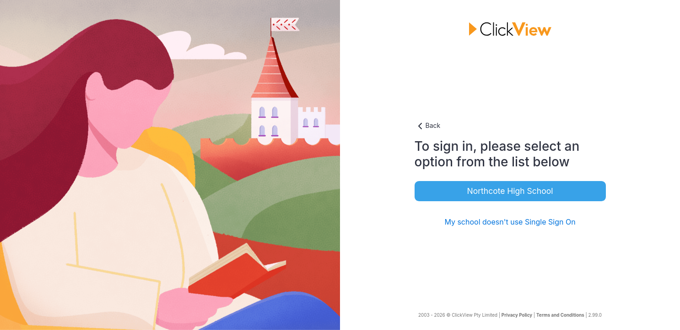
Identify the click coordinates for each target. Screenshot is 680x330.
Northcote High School (510, 191)
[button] (510, 126)
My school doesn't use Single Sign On (509, 221)
